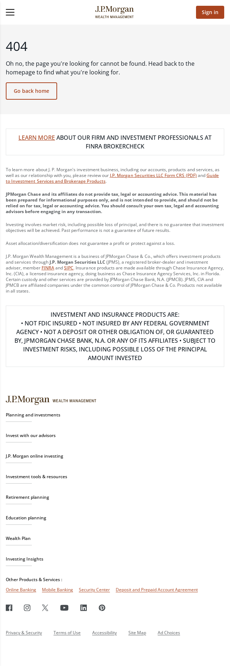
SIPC (68, 268)
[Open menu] (31, 12)
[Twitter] (45, 607)
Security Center (94, 590)
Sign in (210, 12)
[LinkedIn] (83, 607)
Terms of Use (67, 633)
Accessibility (104, 633)
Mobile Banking (57, 590)
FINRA (48, 268)
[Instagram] (27, 607)
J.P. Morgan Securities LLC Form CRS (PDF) (153, 175)
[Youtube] (64, 607)
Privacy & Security (24, 633)
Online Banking (21, 590)
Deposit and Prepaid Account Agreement (157, 590)
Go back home (31, 90)
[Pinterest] (102, 607)
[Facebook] (9, 607)
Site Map (137, 633)
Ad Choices (169, 633)
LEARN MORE (36, 138)
